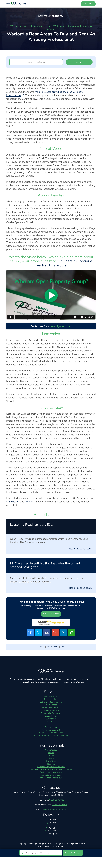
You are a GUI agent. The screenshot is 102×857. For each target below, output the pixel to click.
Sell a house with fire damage (51, 732)
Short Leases (51, 704)
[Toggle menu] (7, 3)
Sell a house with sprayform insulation (51, 735)
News (51, 752)
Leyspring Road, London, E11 (31, 524)
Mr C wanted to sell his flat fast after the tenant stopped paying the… (45, 565)
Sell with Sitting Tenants (51, 702)
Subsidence (51, 718)
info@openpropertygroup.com (54, 809)
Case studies (51, 750)
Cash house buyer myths (51, 772)
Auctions (51, 721)
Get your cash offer (51, 614)
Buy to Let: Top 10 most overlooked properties (51, 769)
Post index (43, 846)
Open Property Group (43, 843)
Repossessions (51, 699)
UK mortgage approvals (51, 777)
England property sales (51, 775)
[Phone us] (20, 3)
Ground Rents (51, 716)
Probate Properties (51, 710)
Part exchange (51, 727)
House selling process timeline (51, 766)
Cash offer (88, 3)
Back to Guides (52, 647)
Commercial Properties (51, 713)
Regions (51, 764)
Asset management (51, 730)
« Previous (40, 647)
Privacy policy (79, 843)
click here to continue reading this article (64, 263)
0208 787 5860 (59, 804)
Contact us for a (51, 326)
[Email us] (24, 3)
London (29, 501)
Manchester (12, 501)
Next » (63, 647)
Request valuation (72, 853)
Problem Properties (51, 707)
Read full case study (80, 548)
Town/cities (51, 761)
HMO (51, 724)
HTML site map (57, 846)
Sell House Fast (51, 696)
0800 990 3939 (56, 800)
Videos (51, 758)
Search (79, 62)
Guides (51, 755)
